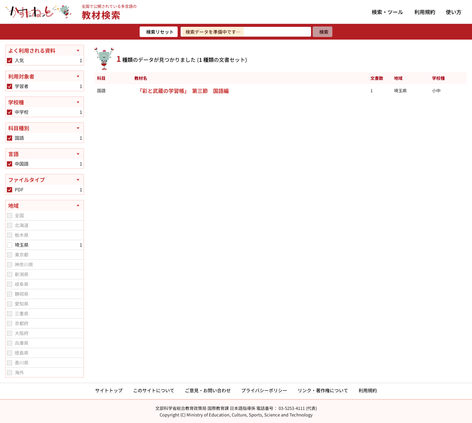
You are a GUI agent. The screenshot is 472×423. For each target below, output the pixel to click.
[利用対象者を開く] (45, 76)
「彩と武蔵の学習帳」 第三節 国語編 (183, 91)
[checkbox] (9, 60)
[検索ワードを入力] (246, 32)
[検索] (322, 31)
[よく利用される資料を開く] (45, 50)
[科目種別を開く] (45, 128)
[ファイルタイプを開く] (45, 179)
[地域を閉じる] (45, 205)
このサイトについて (153, 390)
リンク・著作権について (323, 390)
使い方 (454, 12)
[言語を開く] (45, 154)
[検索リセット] (159, 31)
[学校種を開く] (45, 102)
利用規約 (424, 12)
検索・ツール (387, 12)
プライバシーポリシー (264, 390)
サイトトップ (109, 390)
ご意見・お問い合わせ (208, 390)
